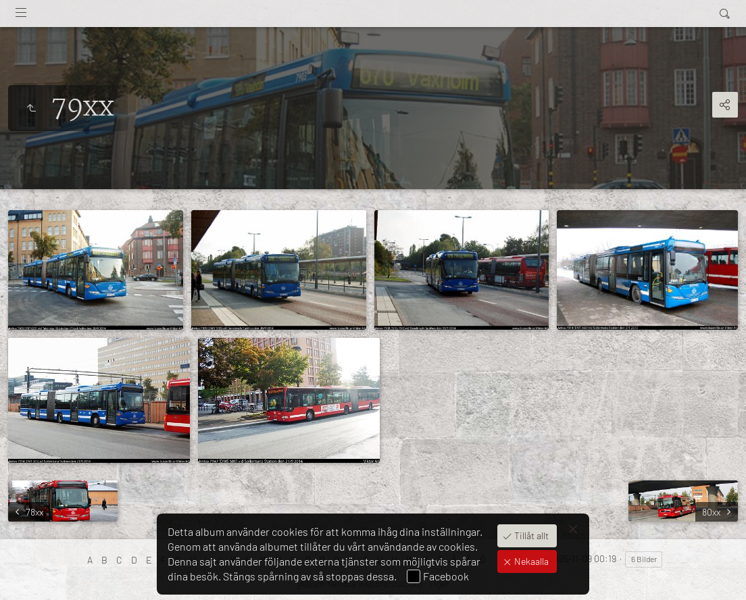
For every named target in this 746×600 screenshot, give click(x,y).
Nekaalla (530, 561)
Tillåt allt (530, 535)
